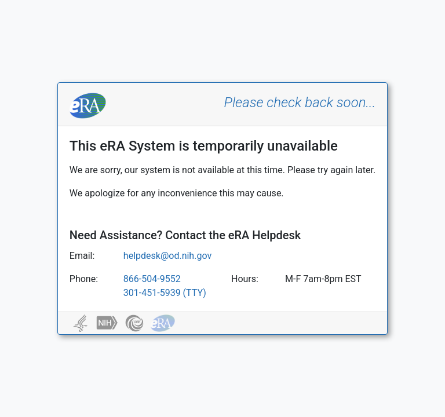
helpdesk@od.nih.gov (167, 255)
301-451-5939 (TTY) (164, 292)
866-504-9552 (152, 278)
